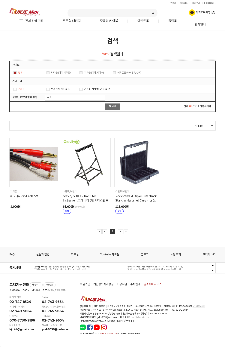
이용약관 (122, 284)
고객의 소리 (209, 254)
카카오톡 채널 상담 (202, 12)
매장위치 (36, 285)
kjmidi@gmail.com (21, 329)
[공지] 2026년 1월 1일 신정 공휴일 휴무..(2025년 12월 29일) (62, 267)
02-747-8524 (20, 302)
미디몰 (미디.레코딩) (61, 72)
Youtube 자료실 (109, 254)
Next (213, 270)
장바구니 (196, 3)
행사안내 (200, 24)
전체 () (21, 89)
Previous (213, 265)
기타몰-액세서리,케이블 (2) (97, 89)
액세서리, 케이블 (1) (60, 89)
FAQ (12, 254)
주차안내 (135, 284)
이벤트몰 (143, 21)
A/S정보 (49, 285)
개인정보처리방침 (103, 284)
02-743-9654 (53, 302)
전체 (20, 72)
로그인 (173, 3)
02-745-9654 (53, 311)
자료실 (75, 254)
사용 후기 (175, 254)
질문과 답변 (42, 254)
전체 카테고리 (31, 21)
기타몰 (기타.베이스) (94, 72)
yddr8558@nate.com (56, 329)
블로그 (145, 254)
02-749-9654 (20, 311)
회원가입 (184, 3)
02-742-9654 (53, 320)
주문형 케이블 (109, 21)
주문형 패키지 (72, 21)
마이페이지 (210, 3)
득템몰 (172, 21)
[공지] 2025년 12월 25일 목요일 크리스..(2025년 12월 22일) (155, 267)
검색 (112, 106)
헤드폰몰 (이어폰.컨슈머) (129, 72)
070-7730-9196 (22, 320)
